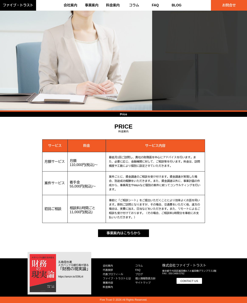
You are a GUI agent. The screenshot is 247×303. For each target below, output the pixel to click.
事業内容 (108, 282)
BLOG (176, 5)
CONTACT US (189, 281)
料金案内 (113, 5)
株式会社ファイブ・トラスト (184, 265)
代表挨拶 (108, 270)
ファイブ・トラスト (18, 5)
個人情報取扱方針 (145, 278)
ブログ (139, 274)
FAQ (155, 5)
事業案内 (91, 5)
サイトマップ (143, 282)
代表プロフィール (113, 274)
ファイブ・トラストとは (117, 278)
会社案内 (70, 5)
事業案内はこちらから (123, 233)
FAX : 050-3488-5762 (173, 273)
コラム (134, 5)
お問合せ (229, 5)
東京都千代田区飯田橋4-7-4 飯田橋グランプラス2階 (189, 271)
